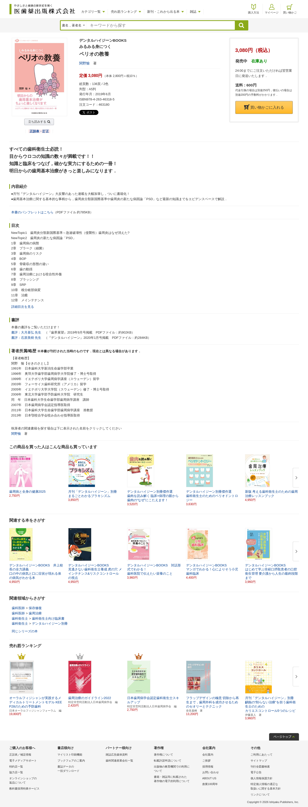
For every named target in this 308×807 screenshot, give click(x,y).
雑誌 (193, 11)
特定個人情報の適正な (273, 787)
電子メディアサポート (23, 760)
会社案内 (207, 754)
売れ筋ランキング (124, 11)
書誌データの (80, 769)
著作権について (163, 754)
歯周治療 (35, 613)
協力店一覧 (16, 772)
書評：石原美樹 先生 (26, 338)
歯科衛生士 (20, 618)
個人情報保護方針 (262, 778)
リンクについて (260, 794)
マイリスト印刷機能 (69, 754)
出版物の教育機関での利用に (177, 769)
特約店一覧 (16, 766)
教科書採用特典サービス (24, 788)
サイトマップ (259, 760)
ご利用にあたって (262, 754)
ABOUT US (209, 778)
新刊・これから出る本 (163, 11)
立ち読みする (37, 121)
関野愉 (84, 63)
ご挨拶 (206, 760)
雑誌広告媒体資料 (117, 754)
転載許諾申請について (167, 760)
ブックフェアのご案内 (71, 760)
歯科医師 (18, 608)
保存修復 (35, 608)
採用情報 (207, 766)
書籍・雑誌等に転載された (177, 779)
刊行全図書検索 (260, 766)
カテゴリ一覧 (91, 11)
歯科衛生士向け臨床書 (48, 618)
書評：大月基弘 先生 (26, 332)
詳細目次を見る (22, 307)
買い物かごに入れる (264, 107)
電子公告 (256, 772)
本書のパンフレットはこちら (32, 212)
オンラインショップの (32, 781)
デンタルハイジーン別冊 (50, 623)
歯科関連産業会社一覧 (119, 760)
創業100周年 (210, 784)
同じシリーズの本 (25, 631)
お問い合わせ (210, 772)
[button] (295, 477)
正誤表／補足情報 (20, 754)
